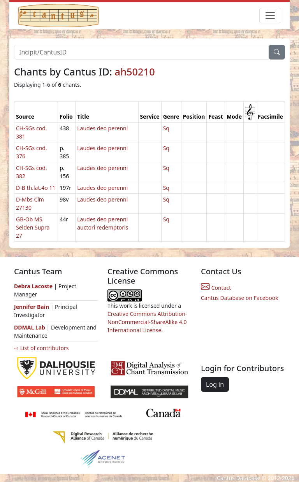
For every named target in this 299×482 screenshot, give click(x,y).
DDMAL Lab (29, 327)
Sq (166, 128)
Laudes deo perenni (102, 128)
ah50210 (135, 71)
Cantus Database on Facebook (239, 297)
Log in (215, 384)
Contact (216, 287)
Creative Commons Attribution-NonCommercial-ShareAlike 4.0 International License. (147, 322)
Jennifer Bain (32, 306)
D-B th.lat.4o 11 (35, 187)
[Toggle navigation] (270, 15)
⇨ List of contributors (41, 348)
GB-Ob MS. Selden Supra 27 (32, 227)
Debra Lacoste (33, 286)
